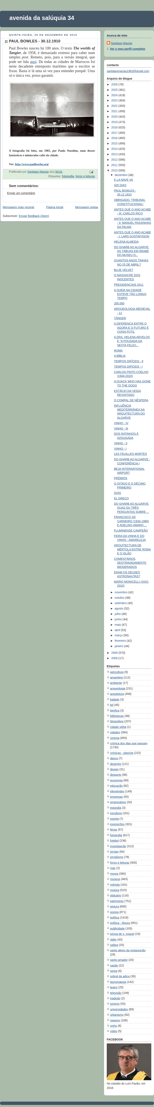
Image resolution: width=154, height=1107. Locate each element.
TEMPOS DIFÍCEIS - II (128, 361)
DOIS (117, 493)
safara (114, 945)
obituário (115, 895)
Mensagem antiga (86, 207)
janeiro (119, 646)
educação (116, 785)
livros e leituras (85, 176)
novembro (121, 592)
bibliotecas (117, 716)
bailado (114, 699)
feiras (113, 829)
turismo (114, 1003)
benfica (114, 710)
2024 (114, 95)
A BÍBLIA (119, 355)
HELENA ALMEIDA (126, 241)
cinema (114, 738)
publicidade (117, 928)
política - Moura (120, 923)
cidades (115, 732)
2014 (114, 148)
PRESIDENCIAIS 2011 (129, 284)
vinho (113, 1025)
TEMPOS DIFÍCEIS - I (128, 366)
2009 (114, 652)
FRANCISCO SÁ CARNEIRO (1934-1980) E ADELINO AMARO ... (131, 521)
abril (118, 630)
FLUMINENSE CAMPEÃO (131, 530)
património (117, 901)
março (119, 635)
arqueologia (117, 688)
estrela (114, 818)
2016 (114, 138)
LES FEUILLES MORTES (130, 454)
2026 (114, 84)
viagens (115, 1020)
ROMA (118, 350)
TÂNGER (120, 318)
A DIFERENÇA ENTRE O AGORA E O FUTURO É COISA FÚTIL (131, 327)
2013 (114, 154)
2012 (114, 159)
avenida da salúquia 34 (41, 18)
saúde (114, 965)
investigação (118, 846)
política (114, 917)
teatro (113, 987)
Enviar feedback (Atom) (34, 216)
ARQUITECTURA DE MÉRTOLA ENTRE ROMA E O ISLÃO (132, 549)
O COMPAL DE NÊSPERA (131, 400)
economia (116, 780)
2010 (114, 170)
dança (114, 758)
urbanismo (117, 1014)
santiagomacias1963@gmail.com (128, 71)
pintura (114, 906)
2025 (114, 89)
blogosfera (117, 721)
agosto (119, 608)
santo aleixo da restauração (127, 950)
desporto (115, 774)
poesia (114, 912)
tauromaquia (118, 982)
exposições (117, 824)
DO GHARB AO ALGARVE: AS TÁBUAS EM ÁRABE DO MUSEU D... (131, 251)
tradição (115, 998)
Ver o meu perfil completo (127, 48)
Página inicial (54, 207)
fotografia (68, 176)
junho (119, 619)
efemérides (117, 791)
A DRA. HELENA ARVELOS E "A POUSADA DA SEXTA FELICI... (132, 341)
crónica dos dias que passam (129, 743)
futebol (114, 840)
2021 (114, 111)
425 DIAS (120, 185)
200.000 (119, 303)
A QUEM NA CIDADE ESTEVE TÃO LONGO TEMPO (130, 294)
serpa (113, 971)
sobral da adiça (120, 976)
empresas (116, 796)
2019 (114, 122)
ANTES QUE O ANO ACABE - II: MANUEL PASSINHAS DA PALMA (132, 223)
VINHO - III (121, 428)
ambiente (116, 683)
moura (114, 873)
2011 (114, 165)
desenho (115, 764)
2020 (114, 116)
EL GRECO (121, 498)
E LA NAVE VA (123, 179)
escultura (116, 813)
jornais (114, 851)
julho (118, 614)
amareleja (116, 677)
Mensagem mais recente (18, 207)
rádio (113, 939)
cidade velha (118, 727)
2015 (114, 143)
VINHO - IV (121, 423)
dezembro (121, 175)
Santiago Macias (121, 43)
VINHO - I (120, 448)
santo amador (119, 960)
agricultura (117, 672)
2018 (114, 127)
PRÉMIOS (120, 478)
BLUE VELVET (123, 270)
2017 (114, 132)
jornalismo (116, 857)
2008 (114, 658)
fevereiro (121, 640)
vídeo (113, 1031)
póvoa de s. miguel (122, 934)
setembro (121, 603)
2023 (114, 100)
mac (113, 868)
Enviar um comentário (21, 193)
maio (118, 624)
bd (111, 705)
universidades (119, 1009)
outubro (120, 597)
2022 (114, 105)
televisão (116, 993)
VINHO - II (120, 443)
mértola (115, 884)
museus (115, 879)
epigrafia (115, 807)
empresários (118, 802)
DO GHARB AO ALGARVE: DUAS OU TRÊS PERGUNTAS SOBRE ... (131, 507)
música (114, 890)
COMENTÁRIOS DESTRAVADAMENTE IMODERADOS (130, 563)
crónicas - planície (121, 753)
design (114, 769)
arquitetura (117, 694)
